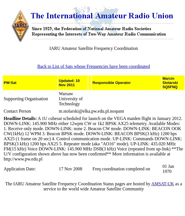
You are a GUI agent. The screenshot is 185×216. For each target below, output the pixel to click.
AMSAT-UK (162, 183)
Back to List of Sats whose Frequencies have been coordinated (93, 66)
